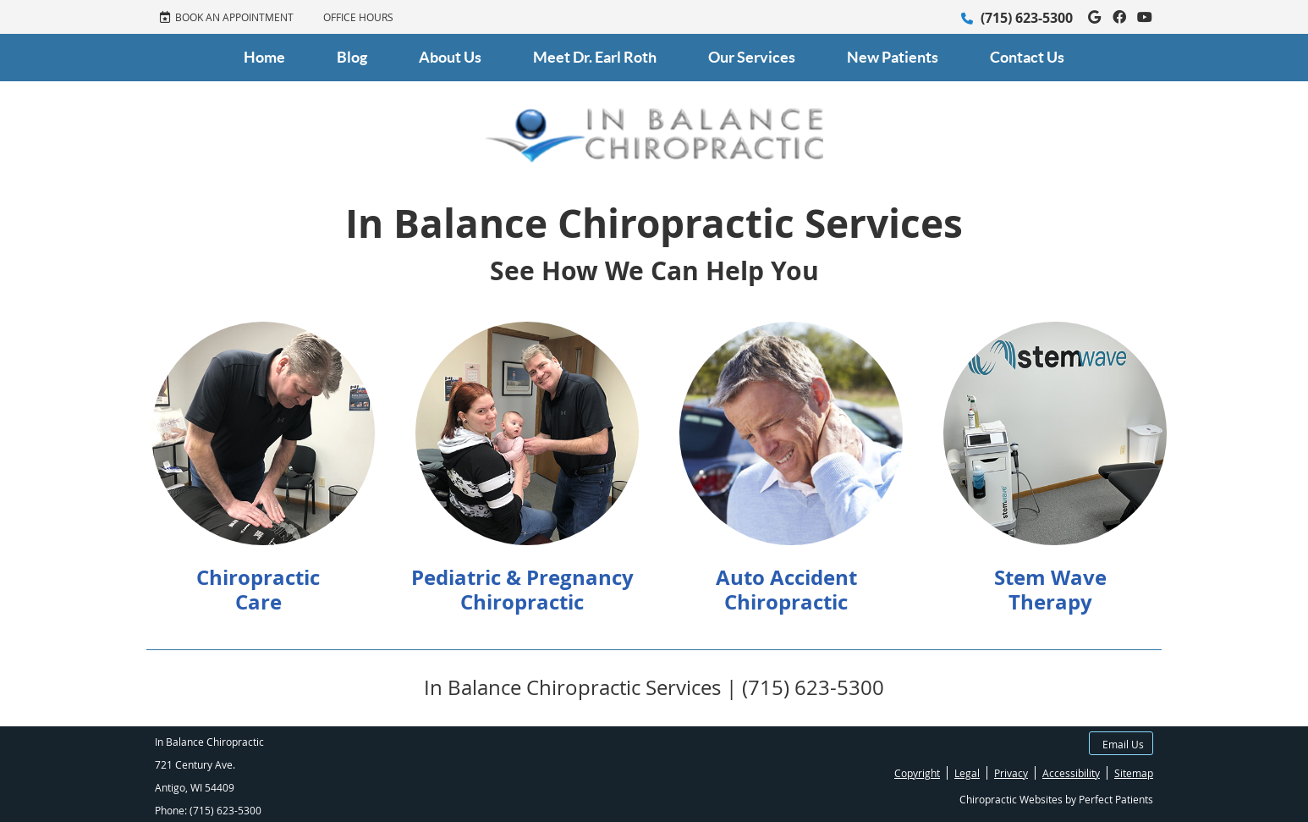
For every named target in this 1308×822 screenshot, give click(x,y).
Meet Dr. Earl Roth (595, 57)
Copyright (917, 773)
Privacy (1011, 773)
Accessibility (1071, 773)
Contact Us (1027, 57)
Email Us (1123, 744)
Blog (352, 57)
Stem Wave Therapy (1050, 589)
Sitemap (1133, 773)
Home (264, 57)
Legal (967, 773)
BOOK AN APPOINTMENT (226, 17)
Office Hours (358, 17)
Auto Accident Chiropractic (786, 589)
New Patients (892, 57)
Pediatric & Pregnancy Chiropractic (522, 589)
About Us (450, 57)
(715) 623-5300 (1027, 17)
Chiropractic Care (258, 589)
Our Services (751, 57)
